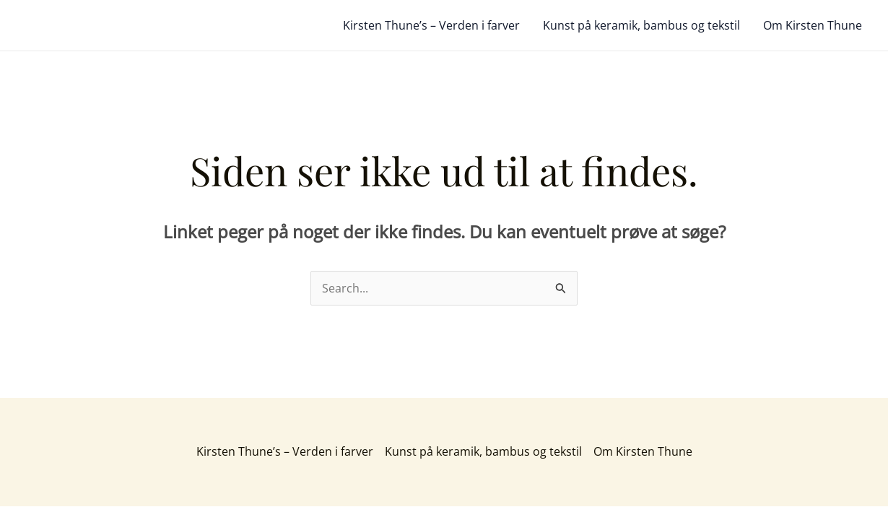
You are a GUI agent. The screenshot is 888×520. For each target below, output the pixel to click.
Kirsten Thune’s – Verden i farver (431, 25)
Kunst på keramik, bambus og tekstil (641, 25)
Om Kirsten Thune (812, 25)
